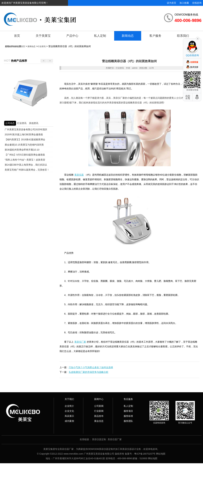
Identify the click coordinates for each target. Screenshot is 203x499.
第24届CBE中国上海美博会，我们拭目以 (26, 164)
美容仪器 (79, 174)
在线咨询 (197, 3)
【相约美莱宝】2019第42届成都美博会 (25, 139)
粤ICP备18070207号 (145, 453)
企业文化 (69, 411)
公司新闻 (99, 406)
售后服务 (128, 399)
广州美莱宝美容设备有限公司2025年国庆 (26, 129)
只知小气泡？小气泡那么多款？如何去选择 (91, 367)
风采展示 (69, 416)
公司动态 (10, 123)
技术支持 (194, 67)
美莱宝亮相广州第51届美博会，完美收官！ (27, 169)
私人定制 (100, 35)
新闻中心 (99, 399)
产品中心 (72, 35)
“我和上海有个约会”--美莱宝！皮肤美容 (25, 159)
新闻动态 (128, 35)
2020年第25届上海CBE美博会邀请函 (24, 134)
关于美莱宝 (43, 35)
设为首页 (171, 3)
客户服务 (155, 35)
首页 (17, 35)
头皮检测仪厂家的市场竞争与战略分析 (88, 372)
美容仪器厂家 (115, 439)
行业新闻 (99, 411)
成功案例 (69, 421)
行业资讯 (42, 46)
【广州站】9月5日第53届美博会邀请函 (25, 154)
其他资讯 (33, 123)
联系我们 (183, 35)
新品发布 (99, 416)
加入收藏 (184, 3)
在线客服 (194, 62)
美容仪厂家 (80, 341)
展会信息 (99, 421)
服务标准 (128, 416)
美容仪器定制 (99, 439)
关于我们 (69, 399)
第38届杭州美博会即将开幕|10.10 (22, 149)
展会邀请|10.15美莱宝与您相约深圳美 (24, 144)
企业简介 (69, 406)
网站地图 (160, 453)
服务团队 (128, 421)
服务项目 (128, 411)
